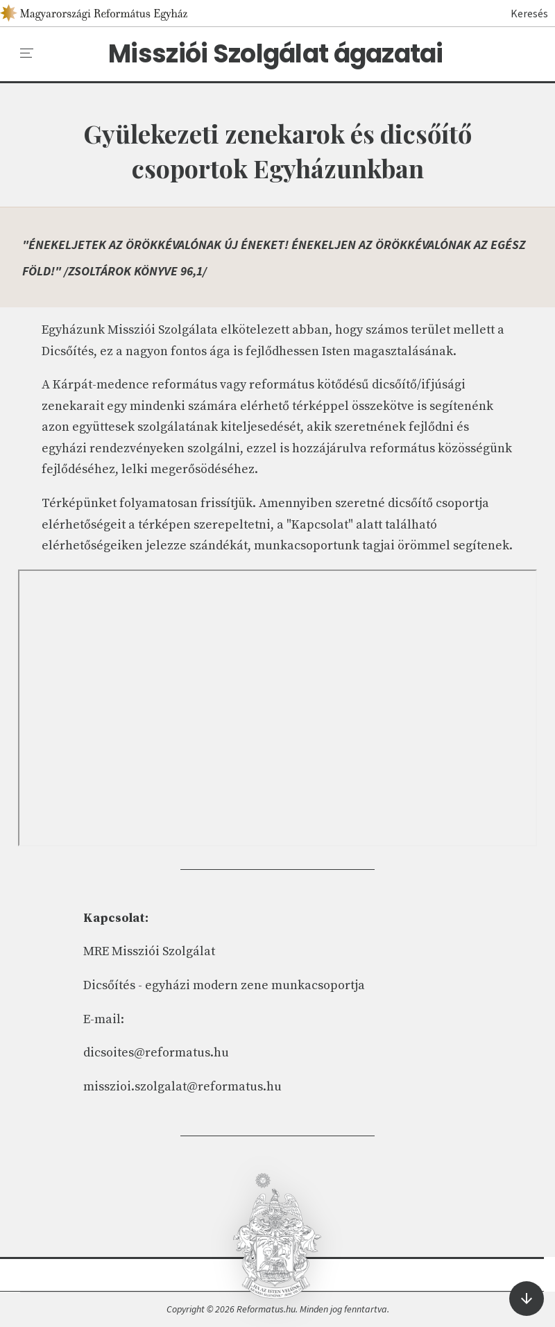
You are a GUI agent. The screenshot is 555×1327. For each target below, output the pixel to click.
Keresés (522, 13)
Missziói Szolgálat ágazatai (275, 54)
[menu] (27, 53)
